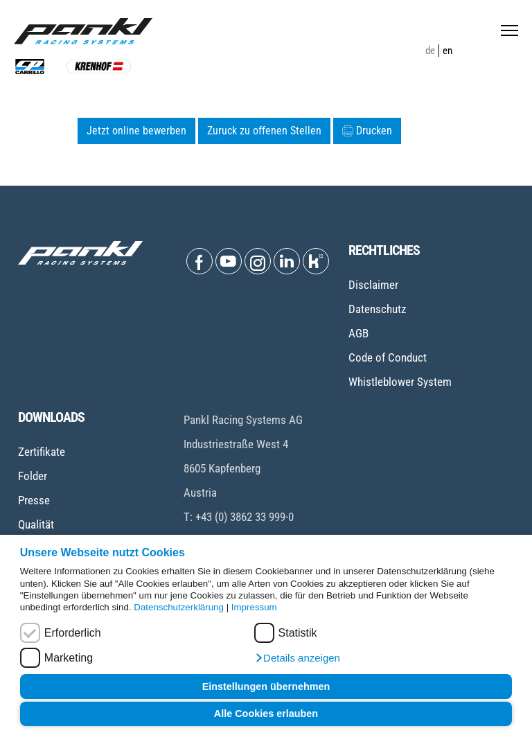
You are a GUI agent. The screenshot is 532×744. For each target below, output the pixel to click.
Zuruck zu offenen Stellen (264, 130)
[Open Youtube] (228, 261)
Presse (34, 500)
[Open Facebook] (199, 261)
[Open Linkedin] (287, 261)
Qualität (36, 524)
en (447, 50)
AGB (358, 333)
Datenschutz (377, 309)
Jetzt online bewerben (136, 130)
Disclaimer (373, 285)
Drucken (367, 130)
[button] (297, 658)
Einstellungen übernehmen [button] (266, 686)
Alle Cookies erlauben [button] (266, 713)
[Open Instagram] (258, 261)
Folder (32, 476)
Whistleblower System (400, 382)
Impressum (254, 607)
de (430, 50)
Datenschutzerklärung (179, 607)
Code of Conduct (387, 357)
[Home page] (83, 31)
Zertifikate (41, 452)
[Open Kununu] (316, 261)
